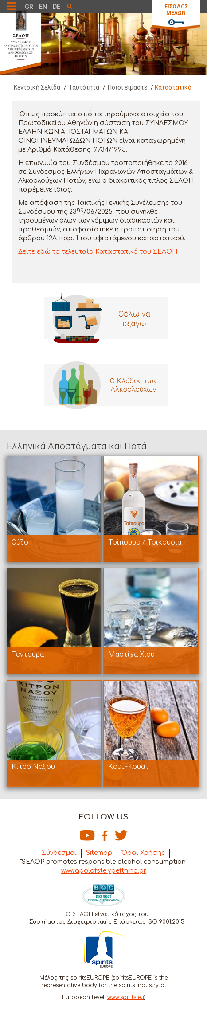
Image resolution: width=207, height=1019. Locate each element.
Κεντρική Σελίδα (37, 87)
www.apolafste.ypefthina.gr (103, 870)
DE (56, 6)
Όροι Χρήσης (143, 853)
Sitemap (99, 853)
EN (43, 6)
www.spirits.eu (125, 997)
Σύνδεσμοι (59, 853)
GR (29, 6)
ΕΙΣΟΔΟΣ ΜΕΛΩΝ (176, 10)
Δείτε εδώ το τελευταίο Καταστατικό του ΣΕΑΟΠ (97, 251)
